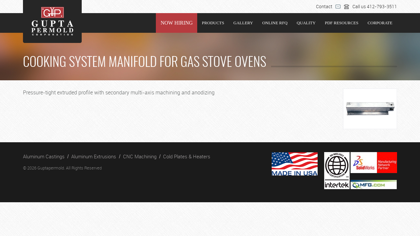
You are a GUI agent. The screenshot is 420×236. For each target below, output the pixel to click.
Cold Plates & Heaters (186, 156)
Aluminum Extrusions (93, 156)
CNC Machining (140, 156)
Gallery (243, 22)
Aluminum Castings (44, 156)
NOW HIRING (176, 23)
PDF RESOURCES (341, 22)
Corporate (380, 22)
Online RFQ (274, 22)
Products (213, 22)
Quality (306, 22)
